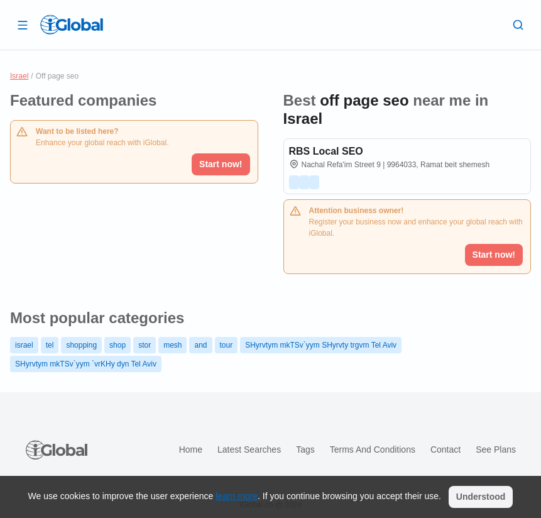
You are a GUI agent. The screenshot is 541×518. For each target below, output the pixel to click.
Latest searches (249, 449)
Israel (19, 76)
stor (144, 345)
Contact (445, 449)
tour (226, 345)
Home (190, 449)
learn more (237, 496)
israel (24, 345)
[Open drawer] (22, 24)
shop (117, 345)
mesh (172, 345)
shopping (81, 345)
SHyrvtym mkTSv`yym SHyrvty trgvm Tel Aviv (320, 345)
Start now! (220, 164)
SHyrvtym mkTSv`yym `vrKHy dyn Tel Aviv (85, 364)
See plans (496, 449)
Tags (305, 449)
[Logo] (71, 24)
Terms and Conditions (372, 449)
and (200, 345)
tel (50, 345)
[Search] (518, 24)
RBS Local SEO (326, 151)
